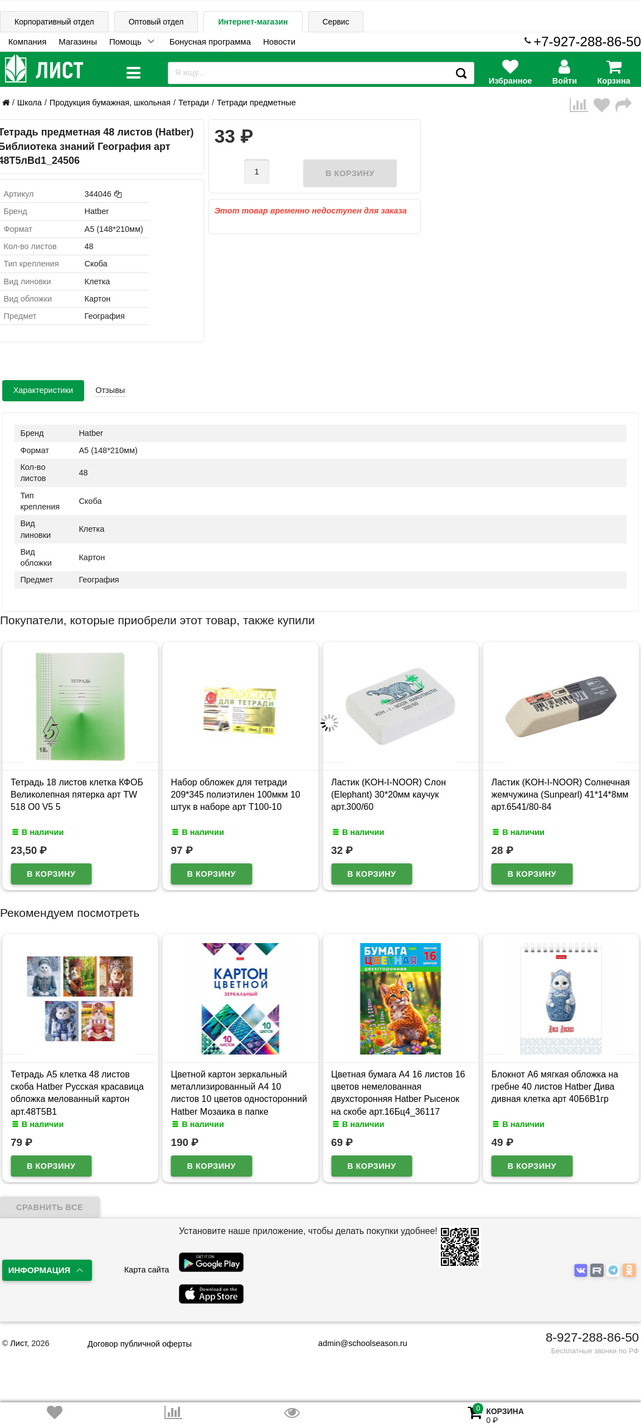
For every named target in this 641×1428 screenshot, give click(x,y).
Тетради (193, 102)
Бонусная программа (210, 41)
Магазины (78, 41)
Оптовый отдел (156, 21)
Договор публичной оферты (140, 1343)
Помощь (125, 41)
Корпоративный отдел (54, 21)
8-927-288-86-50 (592, 1337)
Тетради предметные (256, 102)
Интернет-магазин (253, 21)
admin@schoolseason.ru (355, 1343)
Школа (29, 102)
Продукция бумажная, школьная (110, 102)
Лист (18, 1343)
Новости (279, 41)
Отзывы (110, 390)
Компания (27, 41)
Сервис (336, 21)
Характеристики (43, 390)
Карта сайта (146, 1269)
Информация (39, 1270)
